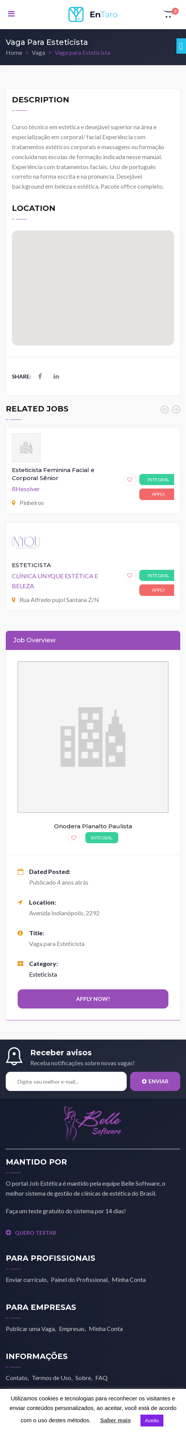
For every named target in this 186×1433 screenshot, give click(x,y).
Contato (17, 1377)
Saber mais (115, 1420)
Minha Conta (129, 1279)
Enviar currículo (26, 1279)
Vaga (38, 52)
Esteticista (43, 974)
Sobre (83, 1377)
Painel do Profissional (79, 1279)
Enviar (155, 1081)
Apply (158, 494)
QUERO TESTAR (31, 1232)
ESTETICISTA (31, 565)
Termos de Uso (51, 1377)
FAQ (101, 1377)
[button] (169, 15)
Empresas (72, 1328)
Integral (158, 479)
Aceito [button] (152, 1420)
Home (14, 52)
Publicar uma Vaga (30, 1328)
